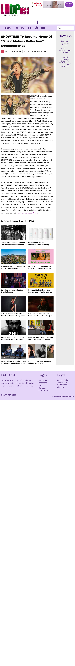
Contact (41, 388)
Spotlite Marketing (67, 396)
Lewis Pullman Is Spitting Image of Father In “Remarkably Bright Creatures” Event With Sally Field (13, 362)
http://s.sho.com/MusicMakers (28, 213)
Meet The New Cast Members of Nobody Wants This (40, 362)
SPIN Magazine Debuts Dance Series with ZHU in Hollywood (12, 338)
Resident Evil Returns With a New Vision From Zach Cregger (40, 315)
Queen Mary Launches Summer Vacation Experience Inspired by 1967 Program (13, 244)
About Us (42, 380)
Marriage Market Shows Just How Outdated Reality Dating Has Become (39, 291)
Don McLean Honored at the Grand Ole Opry (12, 291)
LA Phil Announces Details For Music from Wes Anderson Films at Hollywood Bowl (40, 267)
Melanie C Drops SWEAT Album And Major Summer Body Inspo (13, 315)
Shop (40, 385)
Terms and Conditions (62, 384)
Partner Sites (44, 390)
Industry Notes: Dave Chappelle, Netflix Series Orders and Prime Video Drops (40, 338)
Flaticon (60, 387)
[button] (37, 22)
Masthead (42, 383)
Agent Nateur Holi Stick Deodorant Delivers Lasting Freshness (38, 244)
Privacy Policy (63, 380)
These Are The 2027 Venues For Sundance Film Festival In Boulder (13, 267)
